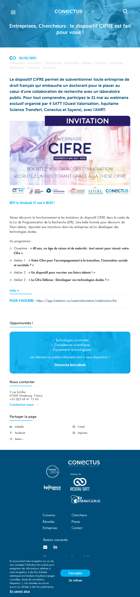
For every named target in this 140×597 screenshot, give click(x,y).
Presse (76, 521)
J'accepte (75, 574)
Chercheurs (79, 515)
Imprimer (80, 433)
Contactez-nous (22, 405)
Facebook (17, 433)
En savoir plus (20, 593)
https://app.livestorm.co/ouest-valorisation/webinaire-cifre (77, 300)
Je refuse (75, 582)
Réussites (48, 521)
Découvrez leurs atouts (70, 364)
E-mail (79, 427)
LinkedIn (17, 427)
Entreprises (50, 528)
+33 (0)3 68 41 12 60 (24, 399)
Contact (77, 528)
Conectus (49, 515)
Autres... (17, 439)
